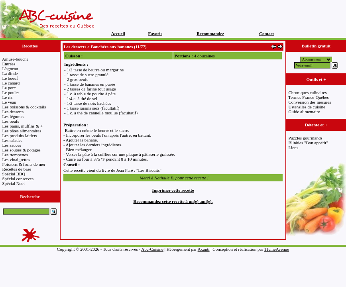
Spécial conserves (18, 178)
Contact (266, 33)
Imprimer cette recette (173, 190)
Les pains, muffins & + (22, 126)
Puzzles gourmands (305, 138)
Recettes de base (16, 169)
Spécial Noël (13, 183)
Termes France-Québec (308, 97)
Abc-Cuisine (152, 249)
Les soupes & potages (21, 149)
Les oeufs (10, 121)
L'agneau (10, 68)
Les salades (12, 140)
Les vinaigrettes (16, 159)
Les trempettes (15, 154)
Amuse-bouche (15, 59)
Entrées (9, 63)
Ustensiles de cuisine (307, 106)
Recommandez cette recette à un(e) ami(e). (173, 201)
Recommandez (210, 33)
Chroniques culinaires (308, 92)
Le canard (11, 83)
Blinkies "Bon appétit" (308, 142)
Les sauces (11, 145)
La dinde (10, 73)
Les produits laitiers (19, 135)
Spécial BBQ (14, 173)
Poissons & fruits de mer (24, 164)
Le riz (7, 97)
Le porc (9, 87)
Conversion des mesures (310, 102)
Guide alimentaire (304, 111)
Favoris (155, 33)
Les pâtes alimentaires (21, 130)
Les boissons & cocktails (24, 106)
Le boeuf (10, 78)
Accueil (118, 33)
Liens (293, 147)
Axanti (204, 249)
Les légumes (13, 116)
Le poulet (10, 92)
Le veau (9, 102)
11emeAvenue (276, 249)
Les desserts (13, 111)
